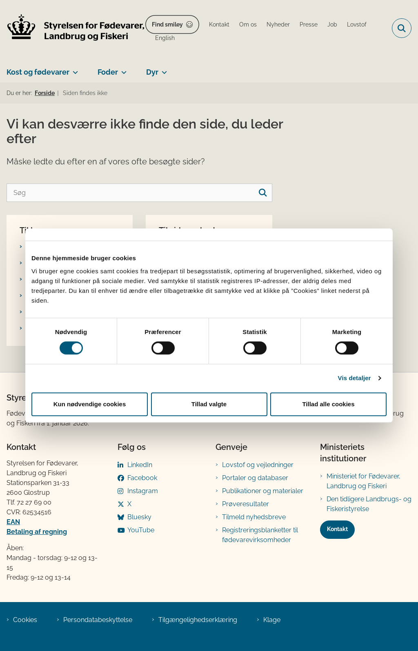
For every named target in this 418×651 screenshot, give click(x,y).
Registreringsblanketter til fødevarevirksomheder (260, 535)
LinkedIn (139, 465)
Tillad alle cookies (328, 404)
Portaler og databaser (255, 478)
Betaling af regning (37, 532)
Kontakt (337, 529)
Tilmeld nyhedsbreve (254, 517)
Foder (108, 72)
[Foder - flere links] (122, 69)
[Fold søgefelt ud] (401, 28)
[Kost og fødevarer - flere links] (73, 69)
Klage (271, 620)
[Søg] (139, 193)
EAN (13, 522)
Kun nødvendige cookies (89, 404)
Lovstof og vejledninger (257, 465)
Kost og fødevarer (38, 72)
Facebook (142, 478)
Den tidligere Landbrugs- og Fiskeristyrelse (369, 504)
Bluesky (139, 517)
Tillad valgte (209, 404)
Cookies (25, 620)
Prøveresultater (245, 504)
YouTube (140, 530)
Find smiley (167, 24)
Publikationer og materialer (262, 491)
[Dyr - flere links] (162, 69)
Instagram (142, 491)
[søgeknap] (263, 193)
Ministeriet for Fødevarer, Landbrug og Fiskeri (363, 481)
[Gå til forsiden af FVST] (72, 28)
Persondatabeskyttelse (97, 620)
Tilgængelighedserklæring (197, 620)
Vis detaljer (354, 377)
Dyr (152, 72)
